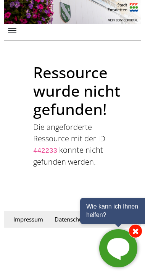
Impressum (28, 219)
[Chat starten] (118, 248)
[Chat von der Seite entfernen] (135, 231)
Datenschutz (71, 219)
